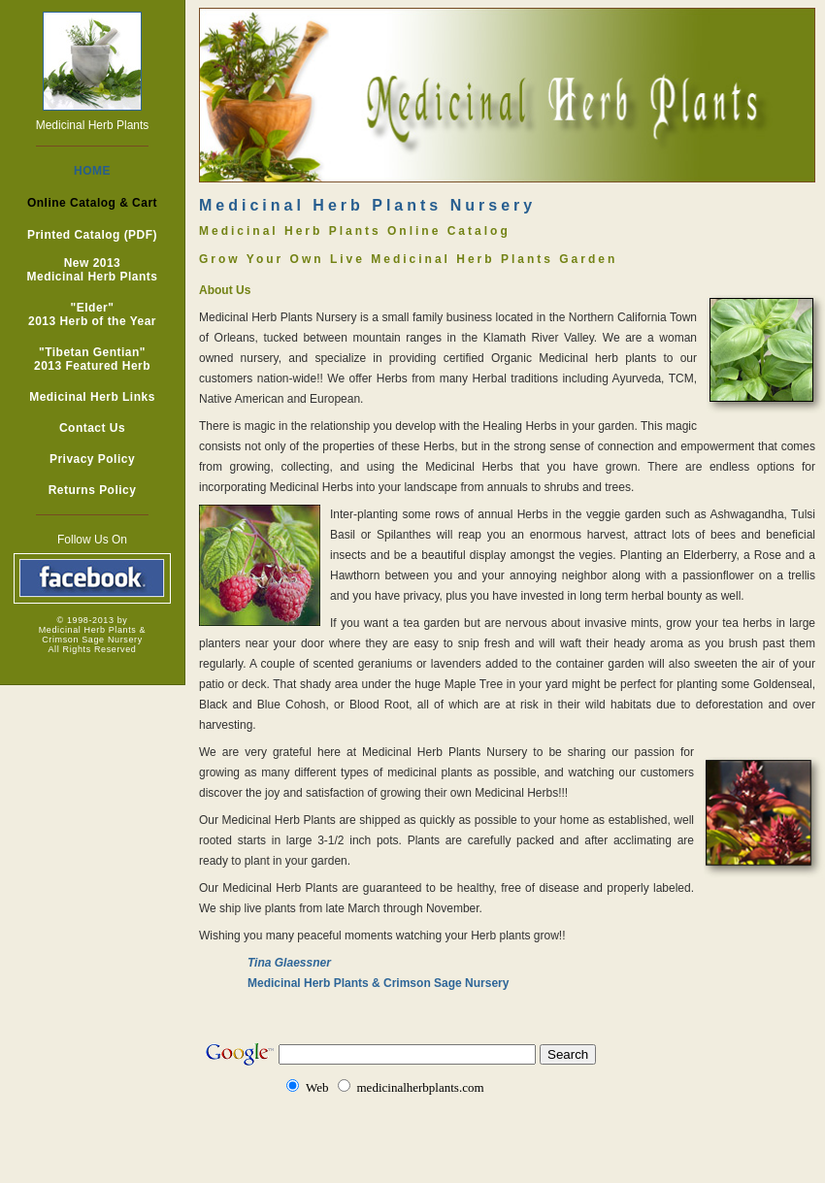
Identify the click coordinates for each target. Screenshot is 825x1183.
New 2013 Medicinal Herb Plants (92, 269)
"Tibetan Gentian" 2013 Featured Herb (92, 359)
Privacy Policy (92, 459)
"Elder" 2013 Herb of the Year (92, 314)
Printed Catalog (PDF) (92, 235)
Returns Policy (93, 490)
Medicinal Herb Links (92, 397)
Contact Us (92, 428)
